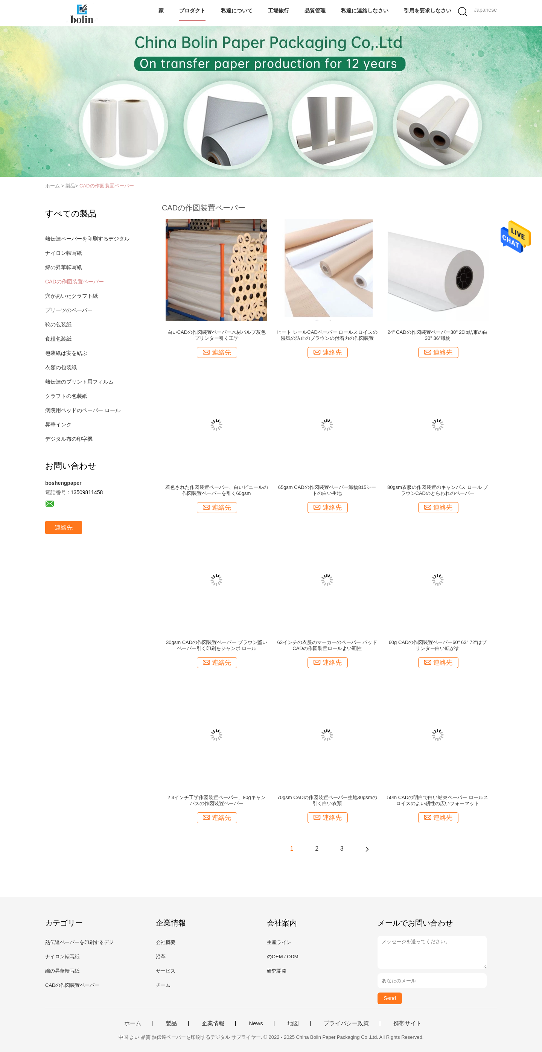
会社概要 (165, 942)
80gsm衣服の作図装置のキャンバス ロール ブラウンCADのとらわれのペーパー (437, 490)
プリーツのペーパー (69, 310)
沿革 (161, 956)
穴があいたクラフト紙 (71, 296)
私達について (237, 11)
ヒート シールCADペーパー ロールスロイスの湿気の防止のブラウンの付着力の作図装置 (327, 335)
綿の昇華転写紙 (63, 267)
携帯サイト (407, 1023)
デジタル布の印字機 (69, 439)
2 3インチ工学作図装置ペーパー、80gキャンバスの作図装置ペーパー (216, 800)
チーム (163, 985)
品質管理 (315, 11)
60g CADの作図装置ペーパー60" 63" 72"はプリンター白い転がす (438, 645)
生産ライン (279, 942)
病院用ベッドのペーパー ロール (82, 410)
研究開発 (276, 971)
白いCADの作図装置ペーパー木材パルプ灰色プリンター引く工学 (216, 335)
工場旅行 (278, 11)
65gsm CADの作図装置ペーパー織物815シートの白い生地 (327, 490)
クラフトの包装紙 (66, 396)
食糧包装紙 (58, 339)
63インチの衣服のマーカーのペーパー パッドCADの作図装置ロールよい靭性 (327, 645)
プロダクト (192, 11)
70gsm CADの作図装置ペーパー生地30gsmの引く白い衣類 (327, 800)
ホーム (132, 1023)
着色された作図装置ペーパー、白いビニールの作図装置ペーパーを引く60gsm (216, 490)
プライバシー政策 (346, 1023)
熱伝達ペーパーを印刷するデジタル (87, 239)
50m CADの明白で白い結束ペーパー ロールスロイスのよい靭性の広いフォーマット (437, 800)
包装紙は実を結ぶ (66, 353)
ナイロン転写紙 (63, 253)
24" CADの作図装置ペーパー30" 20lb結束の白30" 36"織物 (438, 335)
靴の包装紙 (58, 324)
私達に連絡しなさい (364, 11)
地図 (293, 1023)
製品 (171, 1023)
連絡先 (64, 527)
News (256, 1023)
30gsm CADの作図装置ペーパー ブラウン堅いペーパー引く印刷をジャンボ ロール (216, 645)
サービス (165, 971)
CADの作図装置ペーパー (106, 186)
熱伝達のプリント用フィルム (79, 382)
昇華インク (58, 425)
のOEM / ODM (282, 956)
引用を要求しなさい (427, 11)
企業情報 (213, 1023)
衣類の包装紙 (61, 367)
